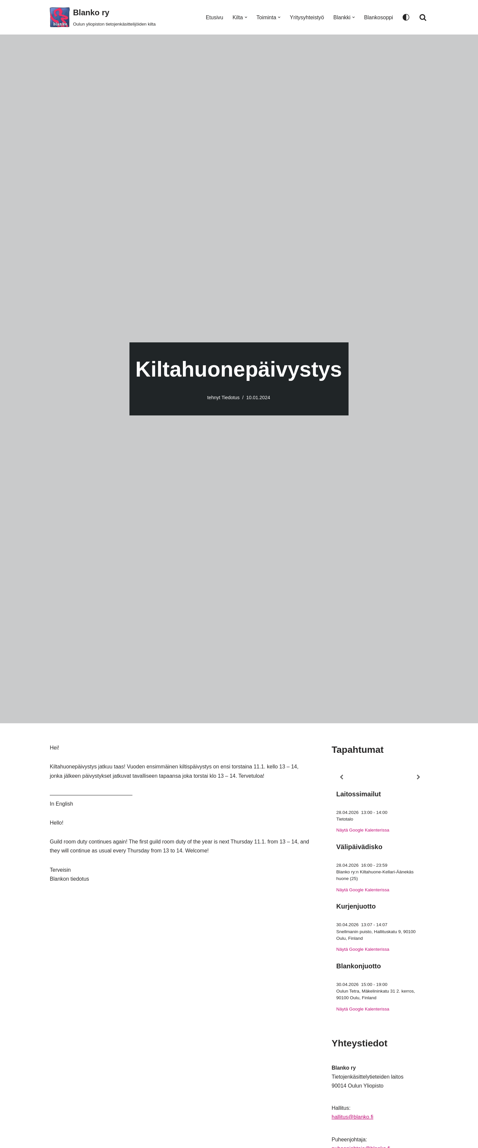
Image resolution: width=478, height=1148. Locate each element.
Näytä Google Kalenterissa (362, 830)
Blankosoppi (378, 17)
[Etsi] (423, 17)
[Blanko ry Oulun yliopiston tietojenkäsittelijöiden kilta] (103, 17)
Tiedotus (230, 397)
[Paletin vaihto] (406, 17)
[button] (246, 17)
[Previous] (341, 777)
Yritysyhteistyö (307, 17)
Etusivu (214, 17)
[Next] (418, 777)
